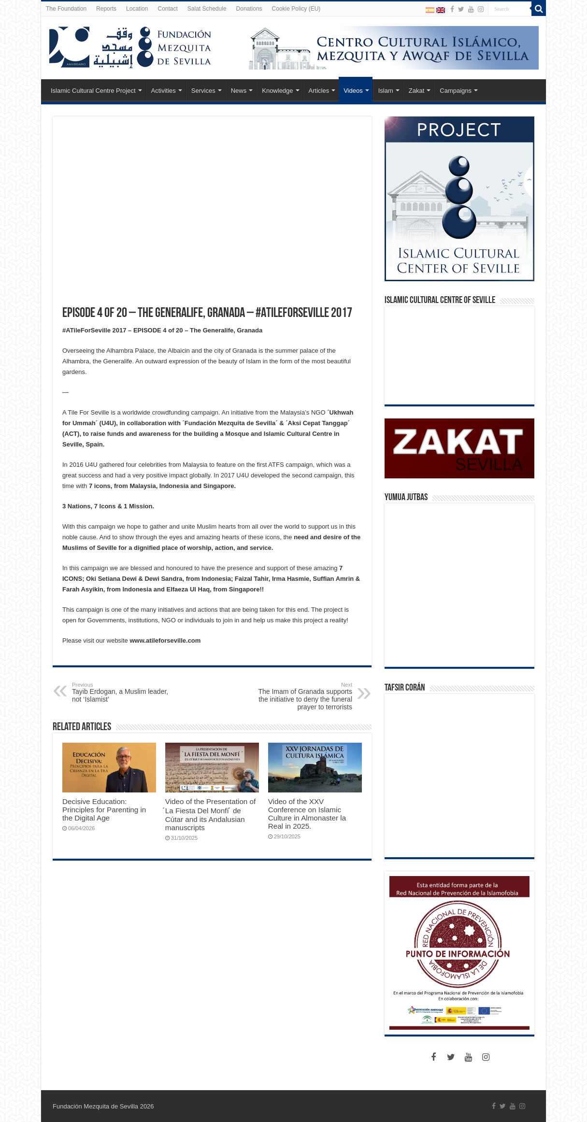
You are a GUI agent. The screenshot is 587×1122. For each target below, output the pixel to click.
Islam (385, 90)
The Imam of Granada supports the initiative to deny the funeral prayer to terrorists (302, 696)
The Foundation (66, 8)
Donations (249, 8)
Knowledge (277, 90)
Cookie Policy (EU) (296, 8)
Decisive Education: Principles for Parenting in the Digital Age (104, 809)
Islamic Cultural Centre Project (93, 90)
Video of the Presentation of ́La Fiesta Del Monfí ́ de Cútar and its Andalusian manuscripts (210, 814)
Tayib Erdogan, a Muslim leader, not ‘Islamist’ (121, 692)
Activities (163, 90)
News (239, 90)
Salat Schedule (207, 8)
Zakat (417, 90)
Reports (106, 8)
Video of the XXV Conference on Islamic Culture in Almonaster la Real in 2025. (307, 813)
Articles (319, 90)
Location (137, 8)
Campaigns (456, 90)
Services (203, 90)
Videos (353, 90)
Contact (167, 8)
